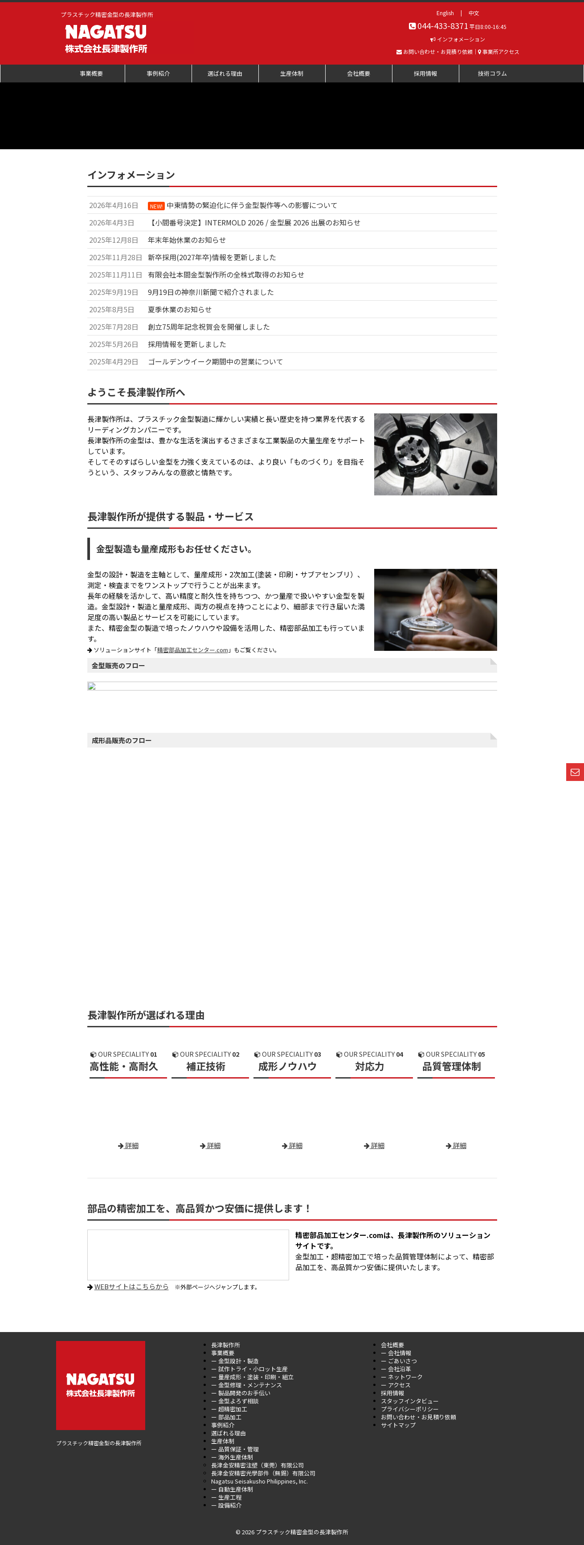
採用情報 (425, 73)
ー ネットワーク (402, 1377)
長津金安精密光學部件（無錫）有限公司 (263, 1473)
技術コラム (492, 73)
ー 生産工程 (226, 1497)
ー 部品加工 (226, 1417)
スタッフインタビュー (410, 1401)
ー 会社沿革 (396, 1369)
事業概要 (91, 73)
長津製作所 (225, 1345)
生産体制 (291, 73)
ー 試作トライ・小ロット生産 (249, 1369)
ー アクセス (396, 1385)
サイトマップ (398, 1425)
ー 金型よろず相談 (235, 1401)
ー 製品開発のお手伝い (240, 1393)
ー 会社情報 (396, 1353)
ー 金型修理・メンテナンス (246, 1385)
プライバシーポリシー (410, 1409)
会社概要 (358, 73)
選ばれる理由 (225, 73)
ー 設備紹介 (226, 1505)
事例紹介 (158, 73)
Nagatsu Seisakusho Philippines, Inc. (259, 1481)
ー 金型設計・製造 (235, 1361)
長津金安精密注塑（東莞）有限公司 (257, 1465)
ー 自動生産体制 (232, 1489)
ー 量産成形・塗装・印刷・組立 (252, 1377)
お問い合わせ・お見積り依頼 (418, 1417)
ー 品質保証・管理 (235, 1449)
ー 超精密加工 (229, 1409)
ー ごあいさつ (399, 1361)
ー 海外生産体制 (232, 1457)
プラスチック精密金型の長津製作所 (99, 1362)
